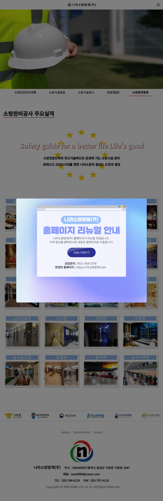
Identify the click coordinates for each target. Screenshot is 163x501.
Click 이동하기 (81, 250)
